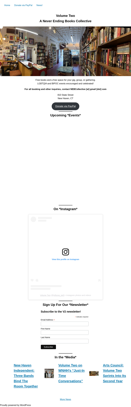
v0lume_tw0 (59, 295)
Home (7, 5)
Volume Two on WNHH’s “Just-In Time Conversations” (71, 373)
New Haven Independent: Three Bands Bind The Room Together (26, 375)
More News (65, 399)
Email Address (48, 320)
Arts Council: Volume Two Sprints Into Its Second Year (114, 373)
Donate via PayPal (23, 5)
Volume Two (45, 295)
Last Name (45, 337)
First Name (45, 329)
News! (39, 5)
